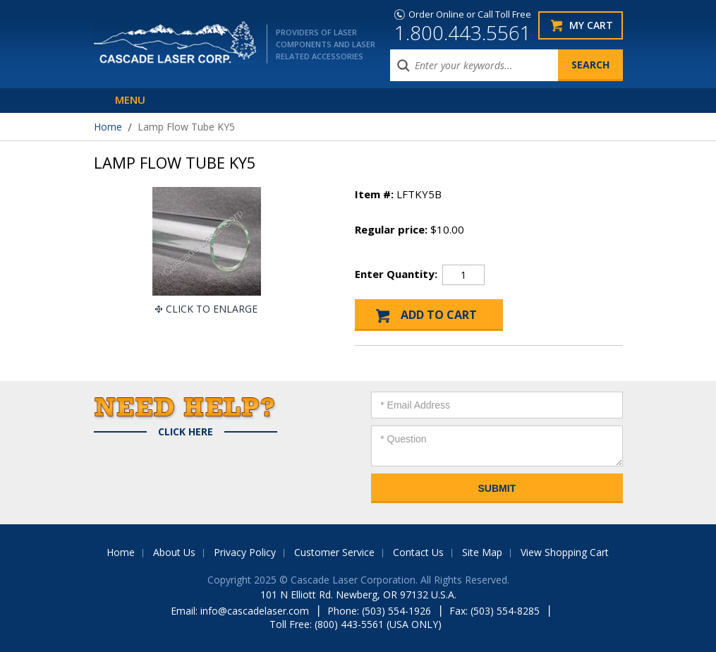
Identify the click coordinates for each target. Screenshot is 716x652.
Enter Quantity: (396, 274)
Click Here (185, 432)
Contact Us (418, 552)
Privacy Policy (245, 552)
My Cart (591, 25)
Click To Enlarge (211, 308)
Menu (130, 99)
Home (108, 126)
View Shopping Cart (565, 552)
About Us (174, 552)
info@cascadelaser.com (254, 610)
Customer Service (334, 552)
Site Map (482, 552)
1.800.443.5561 (462, 32)
